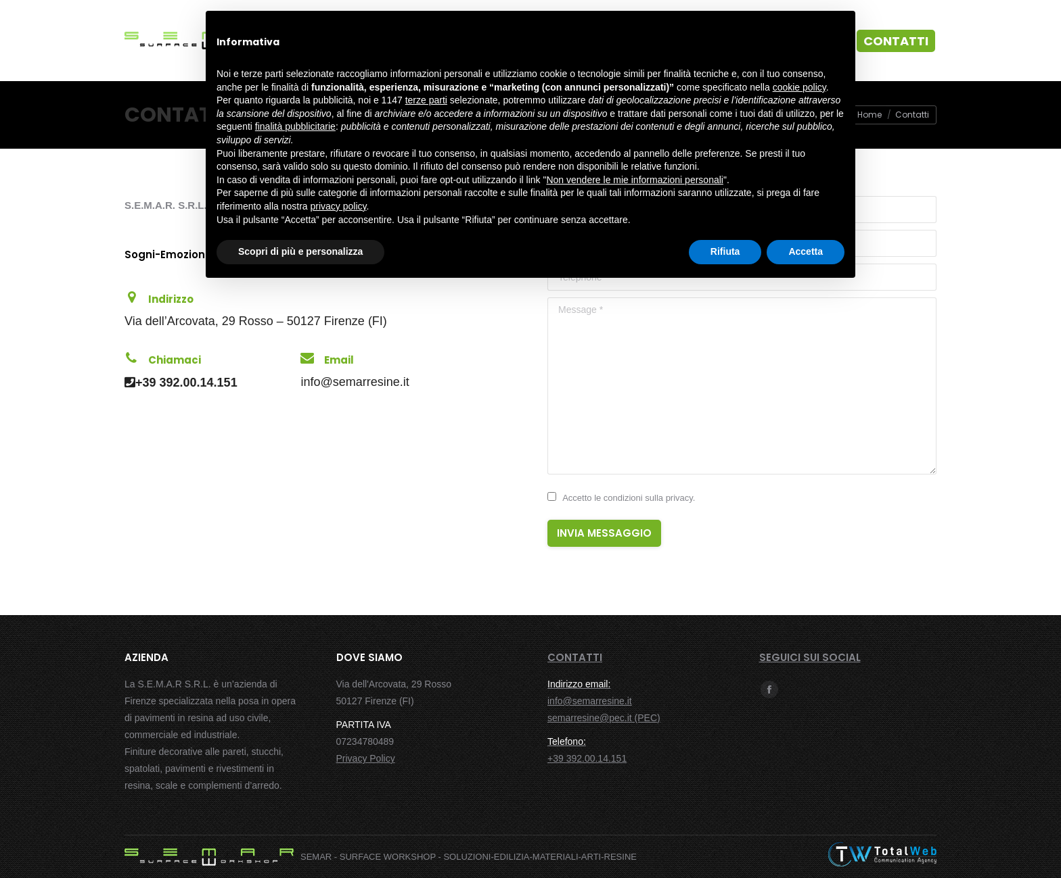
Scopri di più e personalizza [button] (300, 251)
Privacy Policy (365, 758)
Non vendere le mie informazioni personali (634, 179)
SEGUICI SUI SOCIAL (810, 657)
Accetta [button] (805, 251)
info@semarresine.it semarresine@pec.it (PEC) (603, 701)
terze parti (426, 100)
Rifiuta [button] (725, 251)
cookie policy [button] (799, 87)
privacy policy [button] (339, 206)
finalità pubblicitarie (295, 126)
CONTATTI (574, 657)
